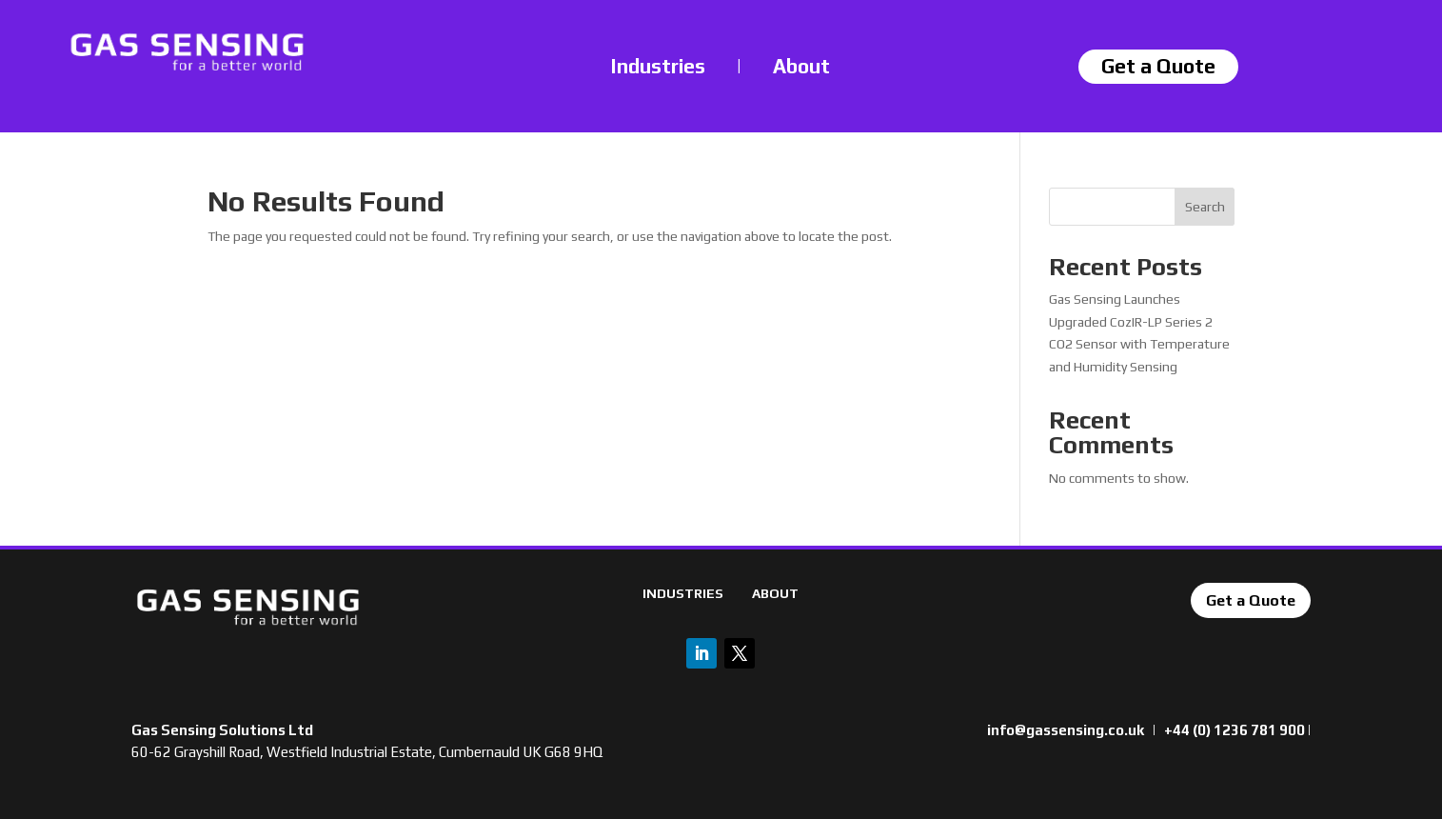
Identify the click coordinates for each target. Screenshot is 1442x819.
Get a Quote (1250, 600)
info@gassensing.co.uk (1065, 730)
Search (1205, 206)
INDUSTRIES (682, 593)
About (801, 66)
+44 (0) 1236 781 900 (1234, 730)
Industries (658, 66)
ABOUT (775, 593)
